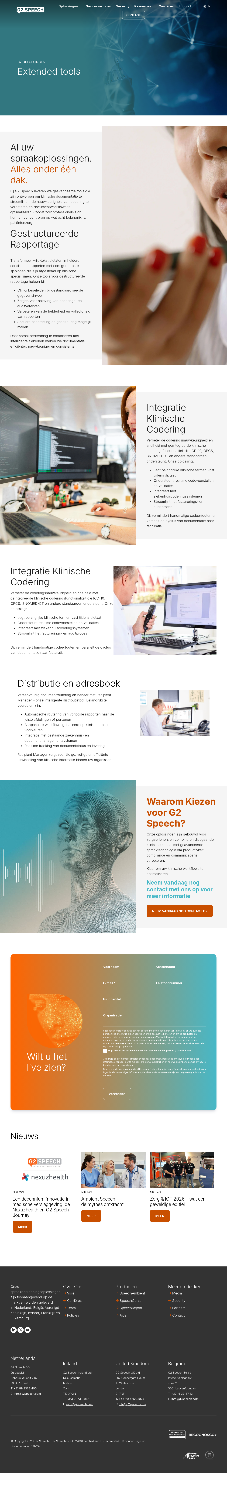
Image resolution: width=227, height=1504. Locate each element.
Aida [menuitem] (123, 1315)
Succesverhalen (98, 6)
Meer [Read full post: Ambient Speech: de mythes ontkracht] (91, 1216)
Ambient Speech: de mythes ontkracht (102, 1201)
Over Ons (72, 1286)
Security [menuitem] (178, 1301)
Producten (126, 1286)
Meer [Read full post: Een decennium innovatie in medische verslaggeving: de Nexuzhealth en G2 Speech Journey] (22, 1227)
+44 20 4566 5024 (131, 1399)
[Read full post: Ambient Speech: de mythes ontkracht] (113, 1170)
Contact (133, 15)
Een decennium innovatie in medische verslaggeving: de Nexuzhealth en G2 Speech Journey (41, 1207)
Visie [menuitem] (70, 1293)
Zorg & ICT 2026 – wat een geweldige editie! (178, 1201)
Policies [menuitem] (73, 1315)
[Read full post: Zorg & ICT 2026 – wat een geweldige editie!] (182, 1170)
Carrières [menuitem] (74, 1301)
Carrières (166, 6)
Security (122, 6)
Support (184, 6)
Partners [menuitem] (178, 1308)
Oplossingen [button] (68, 6)
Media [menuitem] (177, 1293)
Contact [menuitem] (178, 1315)
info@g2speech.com (27, 1394)
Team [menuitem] (71, 1308)
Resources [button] (142, 6)
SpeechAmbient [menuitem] (132, 1293)
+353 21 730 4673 (78, 1399)
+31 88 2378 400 (25, 1388)
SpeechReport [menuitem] (131, 1308)
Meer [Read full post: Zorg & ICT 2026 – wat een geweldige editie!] (159, 1216)
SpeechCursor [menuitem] (131, 1301)
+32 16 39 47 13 (182, 1394)
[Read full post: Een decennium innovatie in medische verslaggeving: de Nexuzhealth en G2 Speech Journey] (45, 1170)
